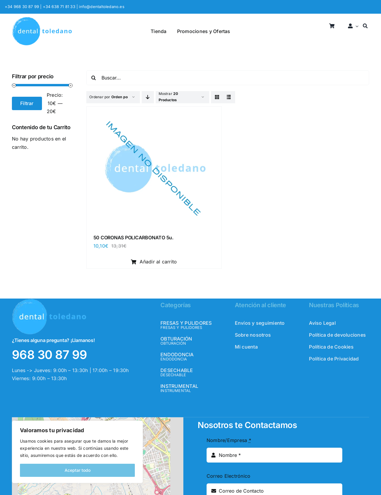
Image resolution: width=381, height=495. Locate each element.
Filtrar (27, 103)
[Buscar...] (227, 77)
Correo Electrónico (228, 476)
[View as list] (229, 97)
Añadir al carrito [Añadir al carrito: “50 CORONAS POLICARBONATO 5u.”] (154, 262)
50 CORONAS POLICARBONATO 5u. (133, 238)
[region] (77, 452)
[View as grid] (217, 97)
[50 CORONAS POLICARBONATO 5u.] (154, 113)
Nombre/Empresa (229, 440)
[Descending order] (148, 97)
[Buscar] (365, 26)
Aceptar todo (77, 470)
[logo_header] (42, 19)
